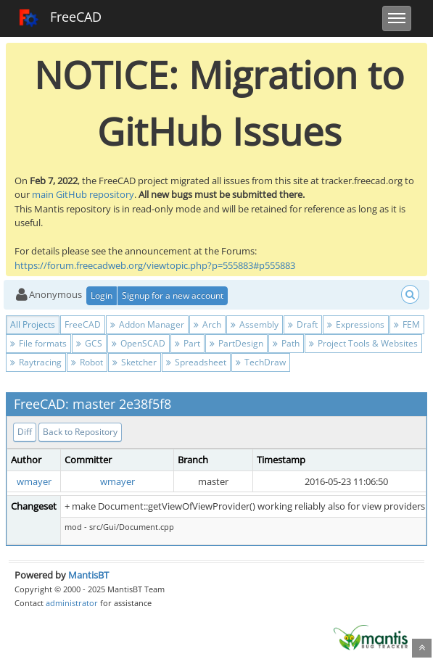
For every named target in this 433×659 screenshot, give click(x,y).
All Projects (32, 324)
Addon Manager (147, 324)
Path (286, 343)
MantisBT (88, 574)
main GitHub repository (83, 194)
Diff (24, 432)
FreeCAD (60, 18)
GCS (89, 343)
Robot (87, 362)
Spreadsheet (196, 362)
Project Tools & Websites (363, 343)
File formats (38, 343)
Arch (207, 324)
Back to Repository (80, 432)
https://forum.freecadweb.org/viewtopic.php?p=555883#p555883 (155, 265)
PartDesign (236, 343)
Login (101, 295)
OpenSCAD (138, 343)
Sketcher (134, 362)
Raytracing (36, 362)
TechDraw (261, 362)
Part (187, 343)
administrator (72, 602)
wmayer (34, 481)
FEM (407, 324)
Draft (303, 324)
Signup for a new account (172, 295)
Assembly (255, 324)
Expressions (355, 324)
